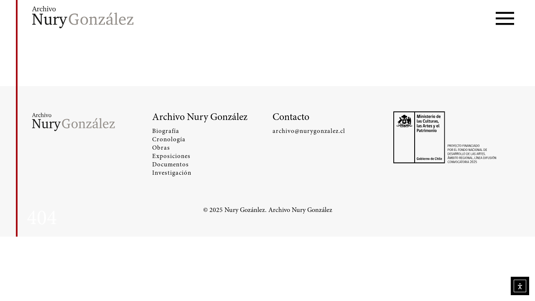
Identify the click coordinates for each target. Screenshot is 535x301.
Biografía (165, 131)
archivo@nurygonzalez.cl (309, 131)
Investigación (171, 172)
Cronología (169, 139)
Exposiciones (171, 156)
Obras (161, 147)
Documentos (170, 164)
